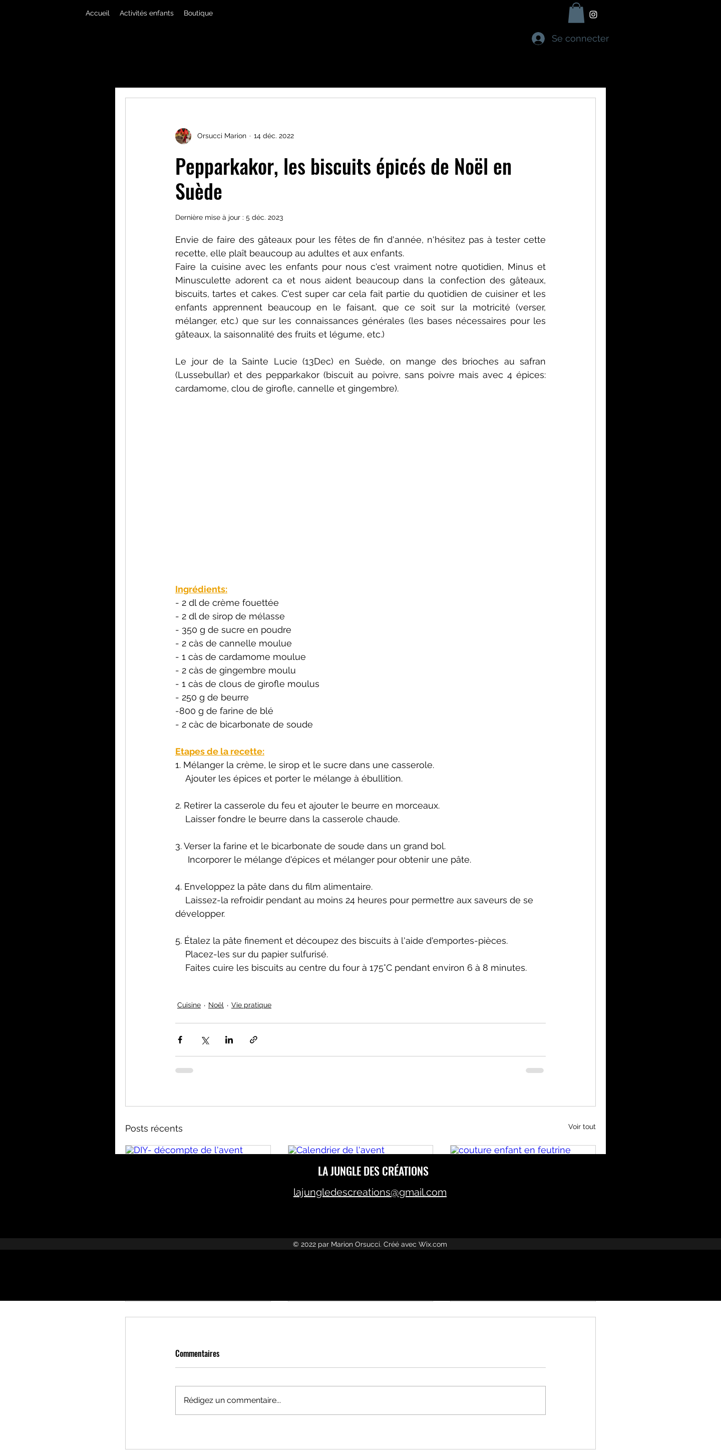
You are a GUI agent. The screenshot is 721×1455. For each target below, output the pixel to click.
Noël (216, 1005)
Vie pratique (251, 1005)
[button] (576, 13)
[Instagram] (593, 15)
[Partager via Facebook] (180, 1039)
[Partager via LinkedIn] (229, 1039)
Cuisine (189, 1005)
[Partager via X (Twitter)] (204, 1039)
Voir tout (582, 1127)
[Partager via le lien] (253, 1039)
